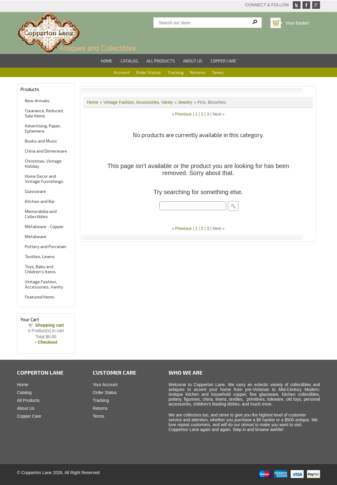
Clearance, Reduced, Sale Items (44, 113)
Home (106, 60)
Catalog (129, 60)
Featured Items (39, 296)
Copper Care (223, 60)
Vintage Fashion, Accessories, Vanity (44, 284)
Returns (197, 72)
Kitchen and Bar (40, 201)
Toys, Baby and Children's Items (40, 269)
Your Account (105, 384)
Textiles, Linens (40, 256)
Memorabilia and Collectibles (41, 214)
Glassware (35, 191)
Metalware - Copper (44, 226)
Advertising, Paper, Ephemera (43, 128)
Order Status (148, 72)
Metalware (35, 236)
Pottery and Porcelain (45, 246)
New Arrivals (37, 100)
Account (122, 72)
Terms (218, 72)
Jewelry (185, 102)
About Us (192, 60)
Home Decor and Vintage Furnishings (44, 178)
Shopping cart (49, 325)
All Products (160, 60)
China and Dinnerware (46, 150)
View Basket (297, 23)
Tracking (175, 72)
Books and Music (41, 140)
